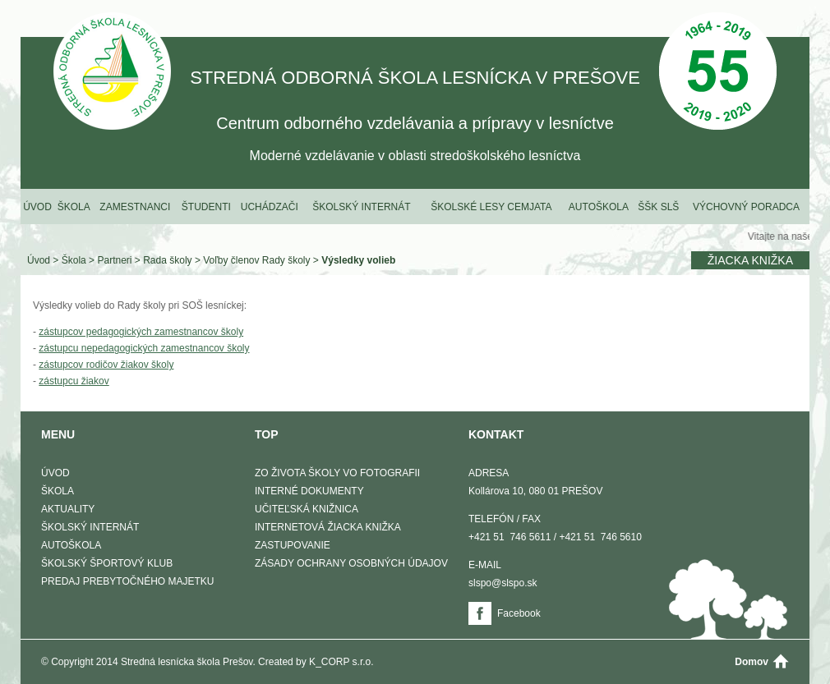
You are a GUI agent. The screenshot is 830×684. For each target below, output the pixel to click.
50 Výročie (718, 72)
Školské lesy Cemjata (491, 207)
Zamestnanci (134, 207)
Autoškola (599, 207)
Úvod (37, 207)
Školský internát (361, 207)
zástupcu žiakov (73, 381)
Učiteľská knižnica (306, 509)
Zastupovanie (292, 545)
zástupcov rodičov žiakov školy (106, 364)
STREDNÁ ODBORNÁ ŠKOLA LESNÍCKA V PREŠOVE (112, 72)
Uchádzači (269, 207)
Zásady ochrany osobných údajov (351, 563)
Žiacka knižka (750, 260)
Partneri (114, 260)
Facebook (519, 613)
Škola (74, 207)
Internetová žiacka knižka (328, 527)
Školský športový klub (107, 563)
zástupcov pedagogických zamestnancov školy (141, 331)
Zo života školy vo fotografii (337, 473)
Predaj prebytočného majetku (127, 581)
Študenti (206, 207)
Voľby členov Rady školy (256, 260)
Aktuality (68, 509)
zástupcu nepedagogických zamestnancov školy (144, 348)
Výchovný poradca (746, 207)
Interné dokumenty (309, 491)
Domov (751, 662)
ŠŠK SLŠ (658, 207)
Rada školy (167, 260)
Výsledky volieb (358, 260)
